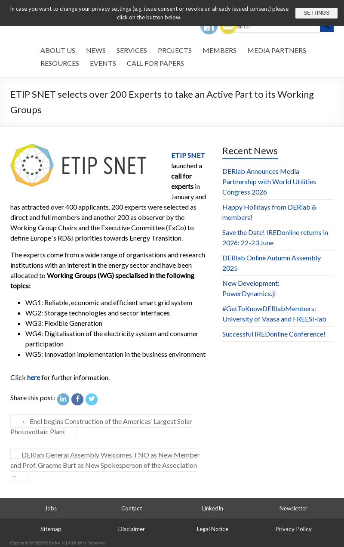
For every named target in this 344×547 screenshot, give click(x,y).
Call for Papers (155, 63)
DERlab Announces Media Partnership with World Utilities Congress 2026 (269, 181)
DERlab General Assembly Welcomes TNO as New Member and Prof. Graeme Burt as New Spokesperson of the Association (105, 465)
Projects (175, 50)
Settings (316, 13)
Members (219, 50)
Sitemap (51, 528)
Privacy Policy (293, 528)
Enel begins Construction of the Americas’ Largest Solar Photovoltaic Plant (101, 426)
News (96, 50)
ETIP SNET (188, 155)
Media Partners (276, 50)
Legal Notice (213, 528)
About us (57, 50)
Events (103, 63)
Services (132, 50)
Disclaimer (131, 528)
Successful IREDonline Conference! (274, 334)
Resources (59, 63)
